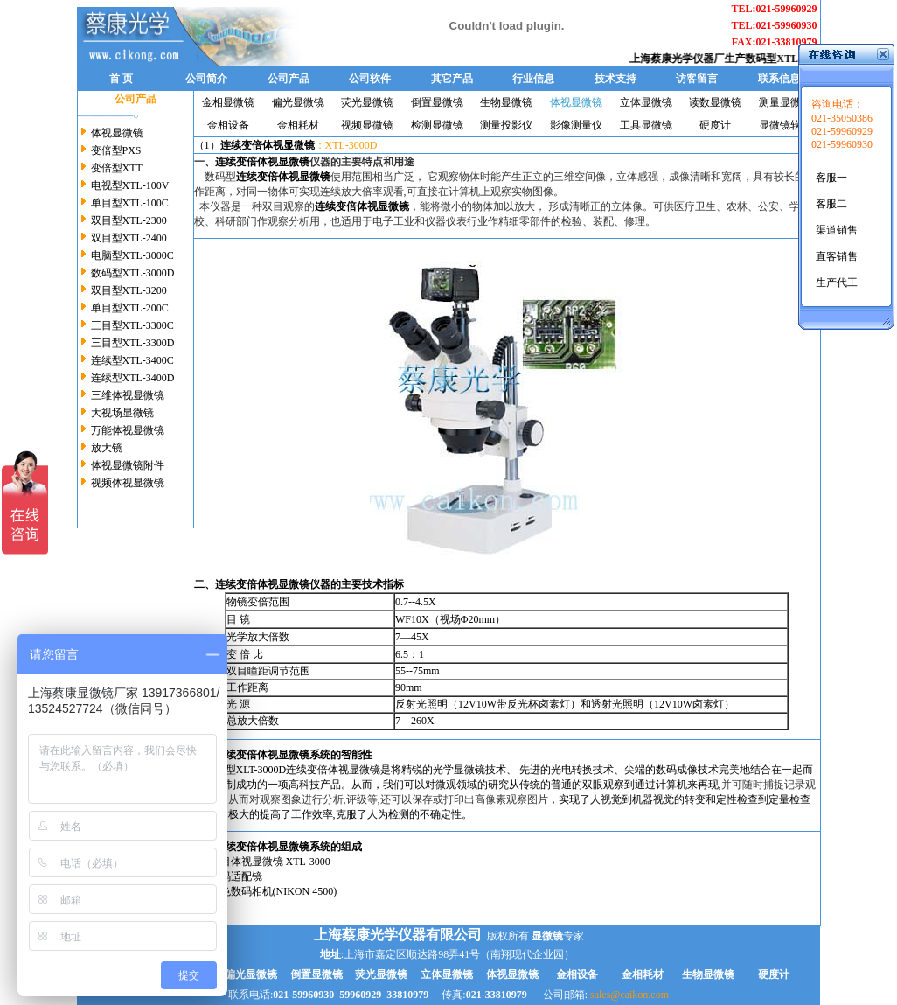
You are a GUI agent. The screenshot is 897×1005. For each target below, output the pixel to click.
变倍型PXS (116, 150)
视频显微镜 (367, 125)
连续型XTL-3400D (133, 378)
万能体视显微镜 (126, 430)
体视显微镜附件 (126, 465)
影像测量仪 (576, 125)
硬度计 (715, 125)
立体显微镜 (646, 102)
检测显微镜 (437, 125)
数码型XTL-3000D (796, 58)
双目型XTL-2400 (129, 238)
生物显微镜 (506, 102)
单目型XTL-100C (130, 203)
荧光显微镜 (367, 102)
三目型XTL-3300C (132, 325)
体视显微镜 (117, 133)
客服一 (831, 177)
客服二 (831, 204)
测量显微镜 (785, 102)
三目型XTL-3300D (133, 343)
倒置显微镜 (437, 102)
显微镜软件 (785, 125)
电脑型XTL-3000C (132, 255)
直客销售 (837, 256)
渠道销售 (837, 230)
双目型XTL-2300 (129, 220)
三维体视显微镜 (127, 395)
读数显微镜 (715, 102)
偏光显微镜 (298, 102)
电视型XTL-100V (130, 185)
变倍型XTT (117, 168)
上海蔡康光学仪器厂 (685, 58)
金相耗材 (298, 125)
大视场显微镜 (122, 413)
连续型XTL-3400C (132, 360)
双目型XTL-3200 (129, 290)
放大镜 (106, 448)
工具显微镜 (646, 125)
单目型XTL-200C (130, 308)
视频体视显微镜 (126, 483)
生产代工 (837, 282)
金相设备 (228, 125)
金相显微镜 (228, 102)
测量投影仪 (506, 125)
